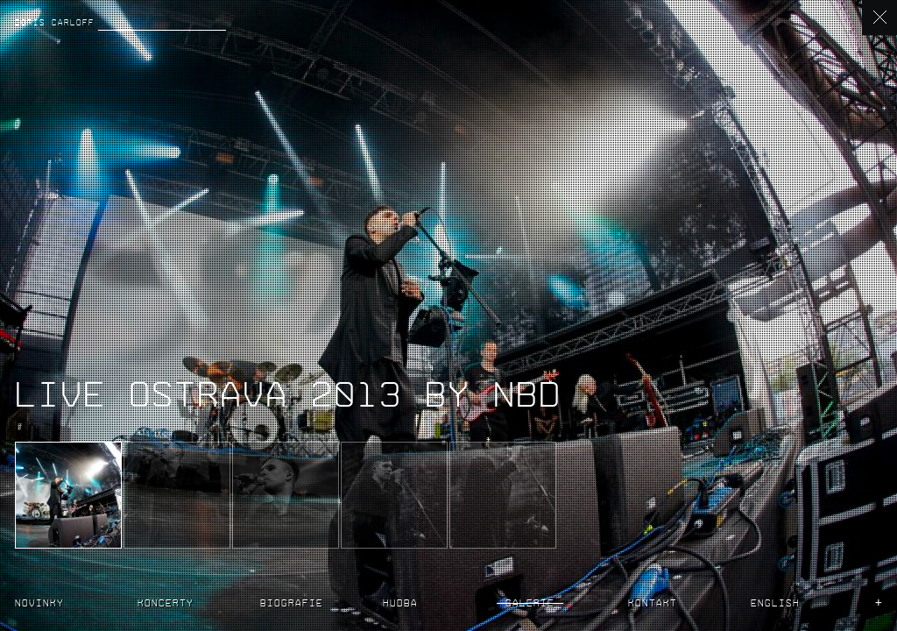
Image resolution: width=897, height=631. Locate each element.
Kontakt (652, 601)
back (879, 17)
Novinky (39, 601)
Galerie (529, 601)
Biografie (291, 601)
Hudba (400, 601)
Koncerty (166, 601)
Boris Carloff (55, 21)
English (775, 601)
